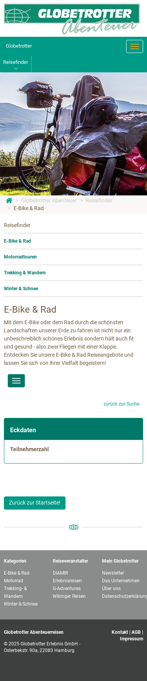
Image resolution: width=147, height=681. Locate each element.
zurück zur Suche (121, 404)
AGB (136, 632)
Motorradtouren (20, 257)
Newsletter (113, 573)
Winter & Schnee (21, 288)
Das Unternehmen (121, 580)
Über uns (111, 588)
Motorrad (13, 580)
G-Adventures (67, 588)
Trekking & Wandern (25, 272)
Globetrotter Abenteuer (49, 200)
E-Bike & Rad (29, 208)
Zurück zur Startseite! (35, 503)
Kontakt (120, 632)
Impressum (131, 639)
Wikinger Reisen (69, 596)
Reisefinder (99, 200)
